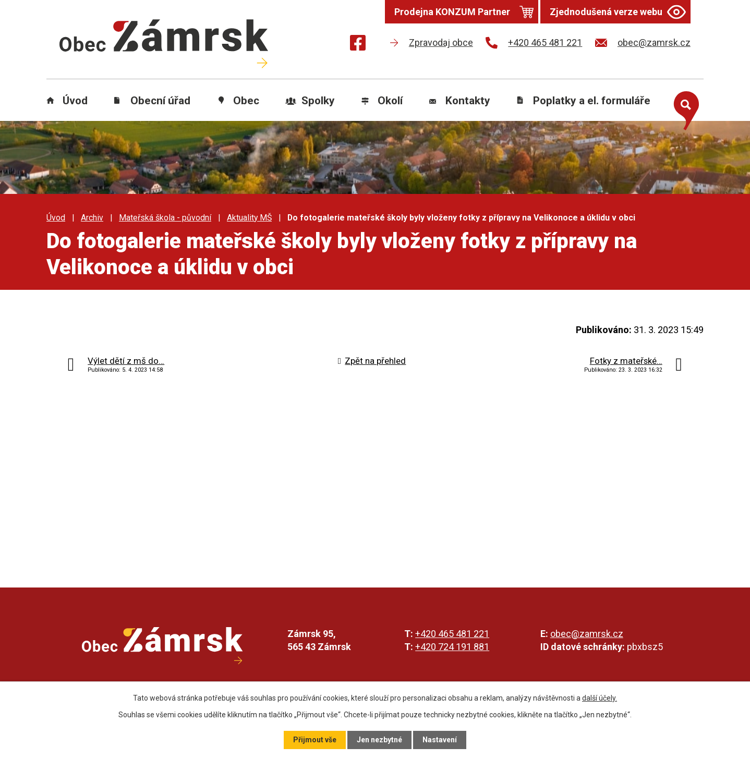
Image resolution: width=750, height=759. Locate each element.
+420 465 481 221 (452, 633)
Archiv (92, 218)
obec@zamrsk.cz (586, 633)
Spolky (318, 100)
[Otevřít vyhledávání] (684, 108)
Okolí (390, 100)
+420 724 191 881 (452, 646)
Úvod (75, 100)
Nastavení (439, 740)
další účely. (599, 698)
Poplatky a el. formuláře (591, 100)
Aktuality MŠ (249, 218)
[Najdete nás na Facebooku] (358, 44)
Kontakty (467, 100)
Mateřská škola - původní (165, 218)
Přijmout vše (314, 740)
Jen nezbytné (379, 740)
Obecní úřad (160, 100)
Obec (246, 100)
